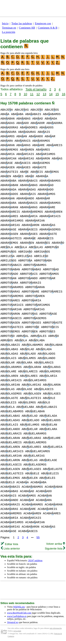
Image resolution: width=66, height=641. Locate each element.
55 (38, 537)
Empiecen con (43, 23)
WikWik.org (19, 607)
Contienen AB (27, 27)
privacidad (17, 631)
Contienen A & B (47, 27)
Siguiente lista (55, 548)
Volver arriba (55, 543)
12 (38, 94)
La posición (8, 32)
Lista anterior (10, 548)
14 (50, 94)
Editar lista (9, 544)
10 (25, 94)
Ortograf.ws (12, 622)
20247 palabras (35, 560)
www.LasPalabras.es (17, 616)
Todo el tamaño (35, 89)
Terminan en (9, 27)
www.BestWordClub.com (19, 613)
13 (44, 94)
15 (57, 94)
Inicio (5, 23)
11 (31, 94)
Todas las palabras (21, 23)
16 (63, 94)
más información (56, 628)
